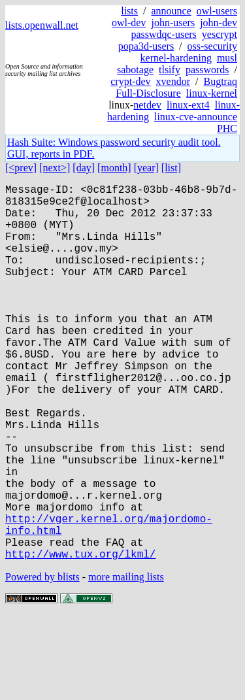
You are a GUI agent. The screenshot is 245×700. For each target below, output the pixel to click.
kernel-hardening (176, 57)
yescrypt (219, 34)
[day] (84, 167)
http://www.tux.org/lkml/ (80, 637)
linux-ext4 (188, 104)
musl (227, 57)
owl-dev (129, 22)
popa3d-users (146, 46)
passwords (207, 69)
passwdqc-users (163, 34)
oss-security (212, 46)
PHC (227, 128)
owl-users (217, 10)
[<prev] (21, 167)
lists (129, 10)
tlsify (169, 69)
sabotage (135, 69)
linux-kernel (211, 93)
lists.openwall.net (41, 25)
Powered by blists (42, 660)
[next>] (54, 167)
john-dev (218, 22)
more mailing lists (126, 660)
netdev (147, 104)
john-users (173, 22)
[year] (146, 167)
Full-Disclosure (148, 93)
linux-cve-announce (195, 116)
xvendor (173, 81)
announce (171, 10)
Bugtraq (220, 81)
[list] (171, 167)
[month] (114, 167)
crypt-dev (130, 81)
